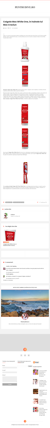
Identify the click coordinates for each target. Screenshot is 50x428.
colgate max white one (19, 202)
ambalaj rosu (9, 202)
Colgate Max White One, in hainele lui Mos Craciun (10, 244)
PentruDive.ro (25, 7)
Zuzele (7, 274)
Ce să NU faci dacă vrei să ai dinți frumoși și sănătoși (42, 401)
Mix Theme (36, 424)
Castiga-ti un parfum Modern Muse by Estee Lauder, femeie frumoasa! (43, 382)
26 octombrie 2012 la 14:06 (12, 278)
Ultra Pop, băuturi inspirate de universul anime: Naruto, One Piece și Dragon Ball (43, 411)
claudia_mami (9, 266)
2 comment (15, 28)
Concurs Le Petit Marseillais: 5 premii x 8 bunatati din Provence (43, 373)
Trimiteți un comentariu (8, 280)
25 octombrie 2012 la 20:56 (12, 272)
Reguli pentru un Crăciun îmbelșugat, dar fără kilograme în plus (43, 392)
